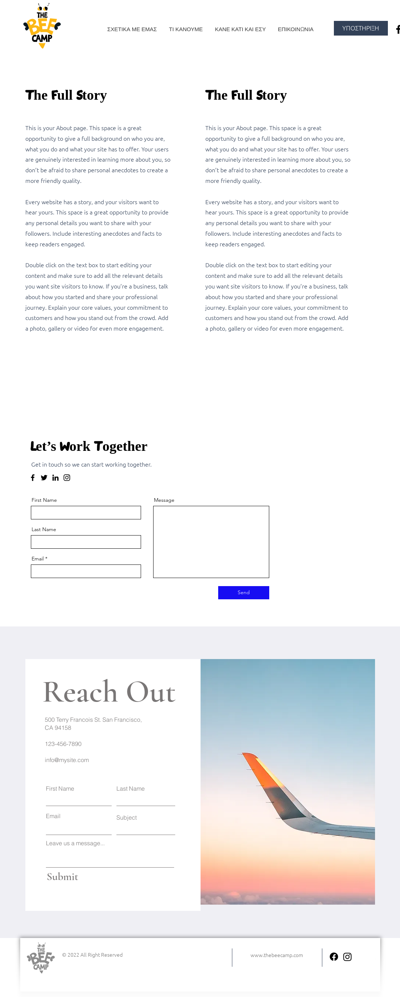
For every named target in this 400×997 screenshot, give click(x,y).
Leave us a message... (75, 843)
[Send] (243, 592)
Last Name (44, 529)
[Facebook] (32, 477)
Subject (126, 817)
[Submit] (77, 877)
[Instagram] (66, 477)
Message (164, 500)
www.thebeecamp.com (277, 955)
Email (38, 558)
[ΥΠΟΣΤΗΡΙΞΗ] (361, 28)
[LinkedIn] (55, 477)
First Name (44, 500)
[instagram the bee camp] (347, 956)
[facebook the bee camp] (333, 956)
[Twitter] (44, 477)
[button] (186, 29)
